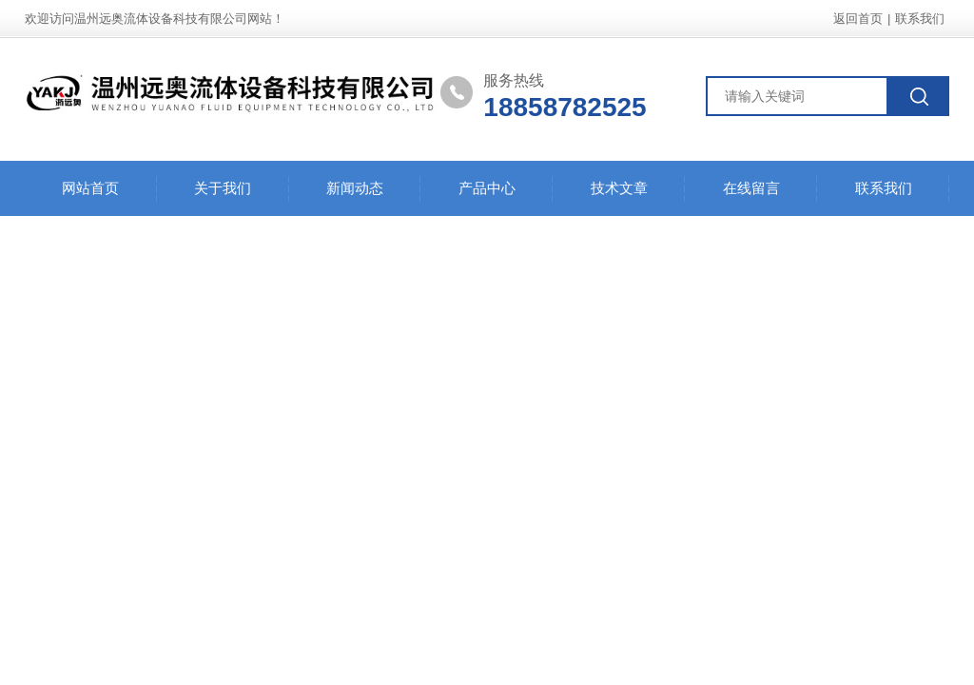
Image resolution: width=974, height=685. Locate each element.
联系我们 (920, 18)
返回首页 (858, 18)
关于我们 (222, 188)
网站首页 (90, 188)
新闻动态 (354, 188)
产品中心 (487, 188)
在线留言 (751, 188)
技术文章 (619, 188)
